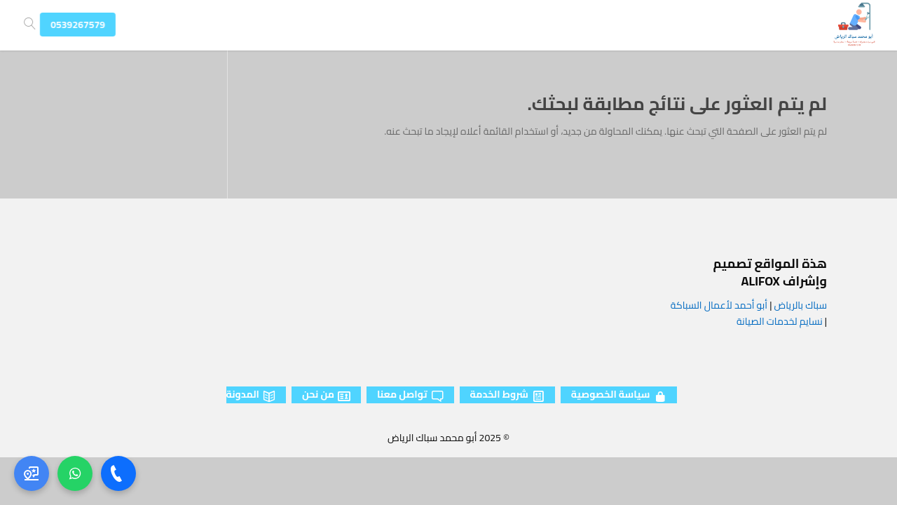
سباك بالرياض (800, 305)
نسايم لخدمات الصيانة (780, 321)
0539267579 (87, 24)
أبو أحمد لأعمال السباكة (719, 305)
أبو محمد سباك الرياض (432, 438)
